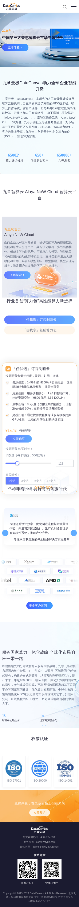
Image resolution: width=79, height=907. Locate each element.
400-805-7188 (48, 837)
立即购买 (19, 544)
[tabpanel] (39, 40)
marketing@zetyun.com (45, 846)
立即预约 (40, 825)
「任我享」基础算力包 (39, 350)
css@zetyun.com (46, 842)
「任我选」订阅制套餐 (39, 340)
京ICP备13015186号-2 (47, 897)
